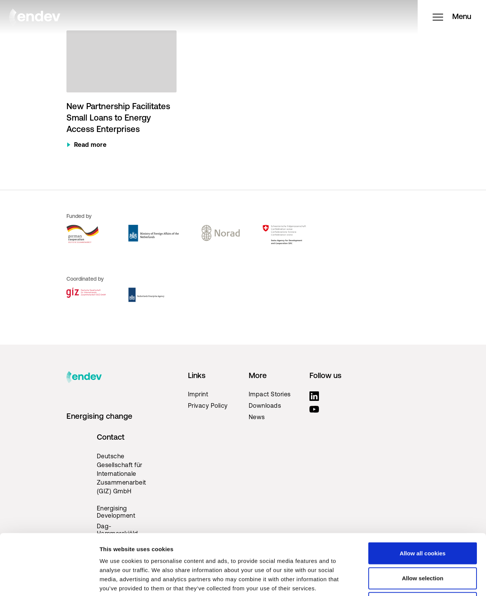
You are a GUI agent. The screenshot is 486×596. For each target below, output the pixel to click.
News (257, 418)
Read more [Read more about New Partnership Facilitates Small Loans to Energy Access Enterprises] (90, 145)
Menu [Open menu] (451, 17)
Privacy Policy (208, 406)
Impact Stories (270, 395)
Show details (398, 581)
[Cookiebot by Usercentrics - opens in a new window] (49, 581)
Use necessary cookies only (423, 546)
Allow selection (422, 521)
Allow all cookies (423, 496)
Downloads (265, 406)
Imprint (198, 395)
